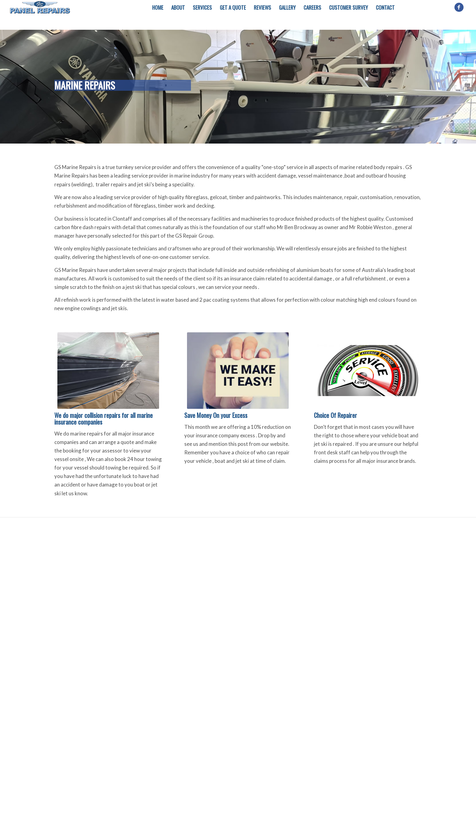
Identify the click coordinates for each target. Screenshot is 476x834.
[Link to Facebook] (459, 7)
